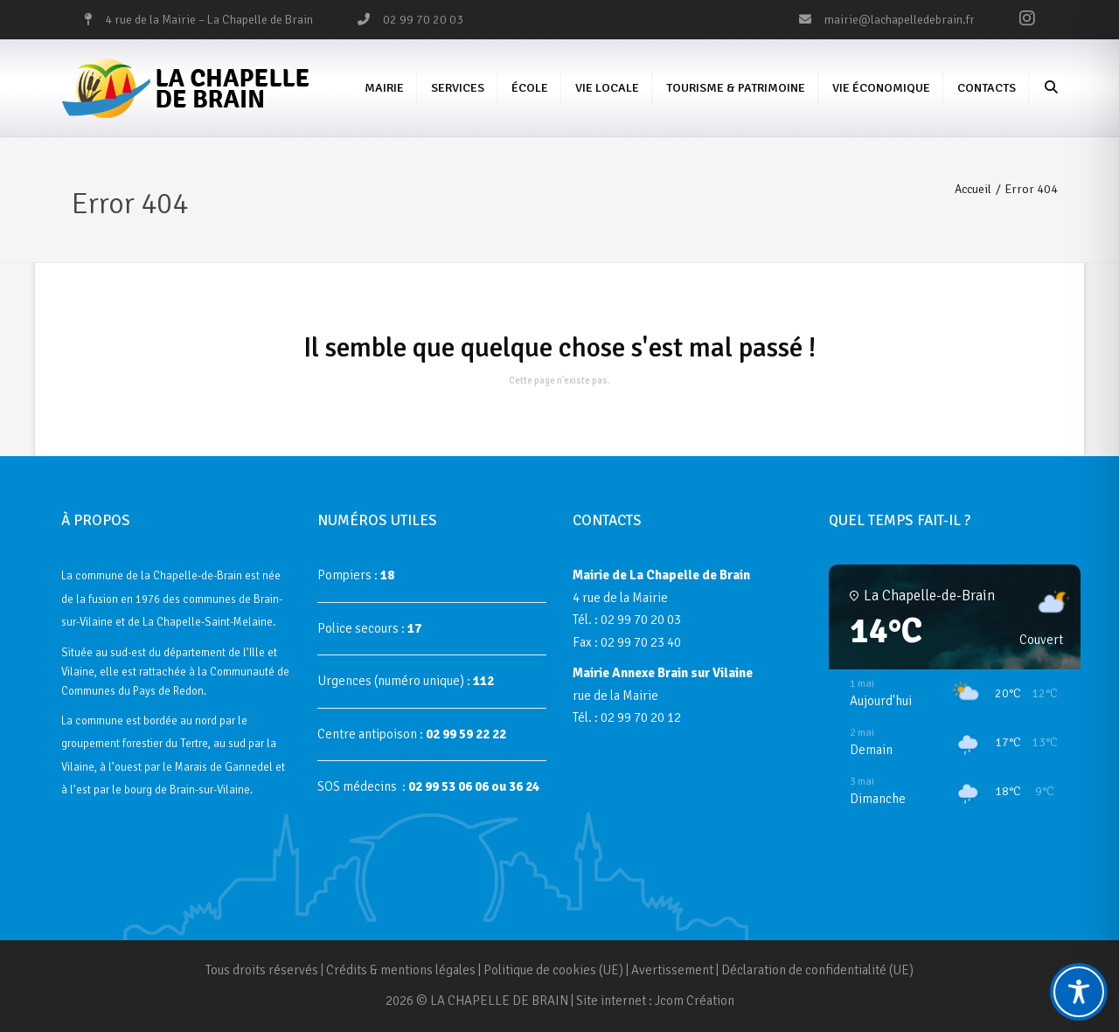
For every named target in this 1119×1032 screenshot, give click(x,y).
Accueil (973, 189)
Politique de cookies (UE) (553, 970)
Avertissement (672, 970)
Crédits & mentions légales (401, 970)
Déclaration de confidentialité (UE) (817, 970)
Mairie (384, 87)
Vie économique (881, 87)
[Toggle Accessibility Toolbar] (1079, 992)
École (529, 87)
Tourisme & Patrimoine (735, 87)
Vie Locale (607, 87)
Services (457, 87)
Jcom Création (694, 1000)
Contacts (986, 87)
